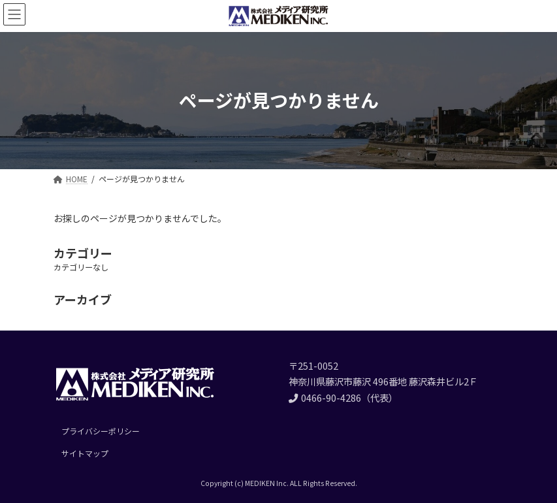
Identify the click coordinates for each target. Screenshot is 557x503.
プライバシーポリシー (100, 430)
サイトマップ (84, 453)
